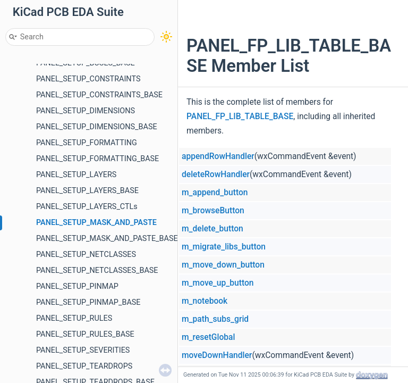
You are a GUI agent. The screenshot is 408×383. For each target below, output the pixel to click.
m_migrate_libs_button (224, 247)
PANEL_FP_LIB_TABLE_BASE (239, 116)
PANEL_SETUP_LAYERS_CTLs (87, 206)
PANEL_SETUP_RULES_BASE (85, 334)
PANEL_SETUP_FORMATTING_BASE (97, 158)
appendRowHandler (218, 156)
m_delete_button (212, 229)
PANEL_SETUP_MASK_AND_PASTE (96, 222)
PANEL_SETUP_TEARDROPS (84, 366)
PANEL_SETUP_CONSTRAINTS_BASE (99, 94)
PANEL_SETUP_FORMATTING (86, 142)
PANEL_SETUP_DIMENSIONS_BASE (96, 126)
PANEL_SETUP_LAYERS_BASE (87, 190)
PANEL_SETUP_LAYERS (76, 174)
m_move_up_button (217, 283)
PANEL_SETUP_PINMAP (77, 286)
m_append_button (215, 192)
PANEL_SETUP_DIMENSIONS (85, 110)
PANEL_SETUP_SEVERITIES (83, 350)
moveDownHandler (217, 355)
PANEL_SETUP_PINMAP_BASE (88, 302)
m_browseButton (213, 210)
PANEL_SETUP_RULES (74, 318)
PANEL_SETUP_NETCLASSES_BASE (97, 270)
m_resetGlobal (208, 337)
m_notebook (204, 301)
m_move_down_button (223, 265)
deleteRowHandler (216, 174)
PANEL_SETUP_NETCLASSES (86, 254)
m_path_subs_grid (215, 319)
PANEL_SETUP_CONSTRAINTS (88, 79)
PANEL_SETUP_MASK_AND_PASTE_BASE (107, 238)
